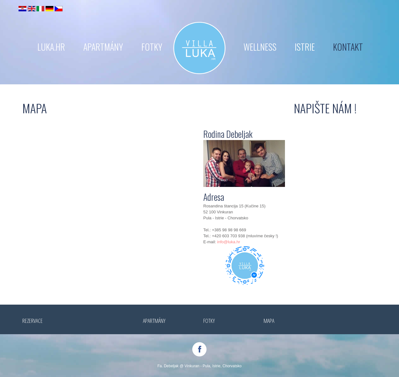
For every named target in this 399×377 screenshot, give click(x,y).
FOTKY (151, 46)
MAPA (269, 320)
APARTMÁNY (103, 46)
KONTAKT (348, 46)
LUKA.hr (51, 46)
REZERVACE (32, 320)
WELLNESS (259, 46)
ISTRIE (305, 46)
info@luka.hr (228, 241)
